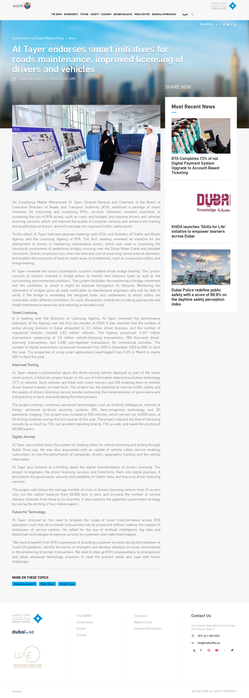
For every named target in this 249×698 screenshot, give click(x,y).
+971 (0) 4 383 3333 (208, 635)
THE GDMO (56, 14)
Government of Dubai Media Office (38, 38)
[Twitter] (215, 24)
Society (95, 14)
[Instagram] (223, 24)
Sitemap (17, 691)
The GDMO (84, 616)
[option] (86, 148)
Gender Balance (123, 14)
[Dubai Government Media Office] (219, 11)
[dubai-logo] (27, 650)
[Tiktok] (235, 24)
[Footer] (27, 666)
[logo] (27, 618)
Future (85, 14)
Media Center (142, 14)
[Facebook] (219, 24)
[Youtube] (227, 24)
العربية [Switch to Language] (185, 14)
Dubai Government (24, 584)
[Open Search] (193, 16)
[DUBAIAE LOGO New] (27, 634)
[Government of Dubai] (24, 10)
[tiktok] (232, 650)
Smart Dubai (67, 584)
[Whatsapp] (231, 24)
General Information (164, 14)
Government (71, 14)
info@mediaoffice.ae (208, 643)
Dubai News (47, 584)
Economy (107, 14)
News (72, 38)
